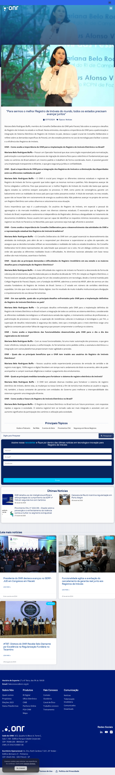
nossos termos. (29, 764)
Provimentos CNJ (64, 428)
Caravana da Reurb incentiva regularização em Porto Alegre (92, 496)
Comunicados (70, 705)
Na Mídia (36, 428)
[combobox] (50, 435)
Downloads (68, 709)
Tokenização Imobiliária (69, 700)
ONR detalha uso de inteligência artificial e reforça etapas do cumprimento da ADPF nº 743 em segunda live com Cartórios (34, 497)
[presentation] (20, 472)
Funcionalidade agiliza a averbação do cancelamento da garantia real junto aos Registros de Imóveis (82, 581)
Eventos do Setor (48, 428)
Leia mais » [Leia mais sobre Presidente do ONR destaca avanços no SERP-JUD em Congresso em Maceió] (7, 587)
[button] (110, 2)
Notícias (67, 695)
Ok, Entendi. (20, 768)
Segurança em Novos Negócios (85, 428)
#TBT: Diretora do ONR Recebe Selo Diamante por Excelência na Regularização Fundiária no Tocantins (27, 646)
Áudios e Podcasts (23, 428)
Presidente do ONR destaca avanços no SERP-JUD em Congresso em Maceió (27, 580)
